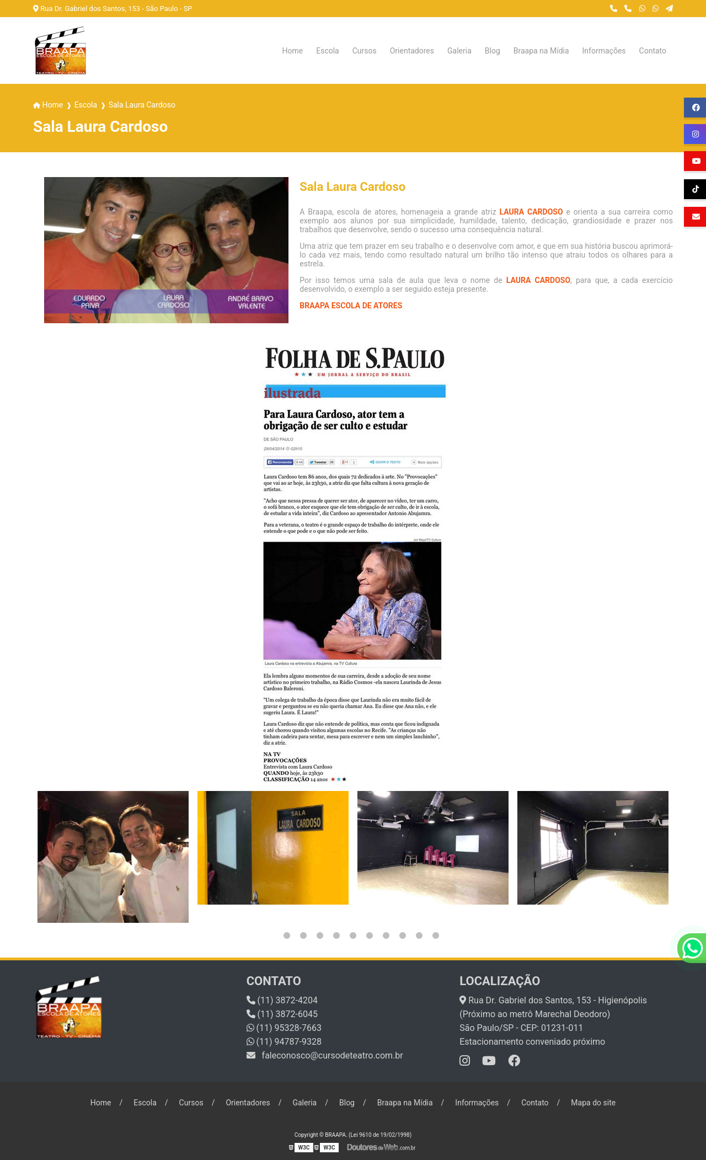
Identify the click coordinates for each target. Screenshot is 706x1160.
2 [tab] (286, 935)
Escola (327, 50)
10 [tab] (419, 935)
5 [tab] (336, 935)
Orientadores (412, 50)
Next (667, 857)
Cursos (364, 50)
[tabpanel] (113, 857)
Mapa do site (593, 1102)
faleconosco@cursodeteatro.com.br (325, 1055)
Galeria (459, 50)
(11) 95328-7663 (284, 1028)
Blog (492, 50)
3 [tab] (303, 935)
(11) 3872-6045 (282, 1014)
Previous (38, 857)
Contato (652, 50)
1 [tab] (270, 935)
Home (292, 50)
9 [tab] (402, 935)
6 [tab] (353, 935)
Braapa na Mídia (541, 50)
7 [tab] (369, 935)
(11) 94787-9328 (284, 1041)
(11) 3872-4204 (282, 1000)
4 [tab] (319, 935)
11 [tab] (435, 935)
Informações (604, 50)
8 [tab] (386, 935)
